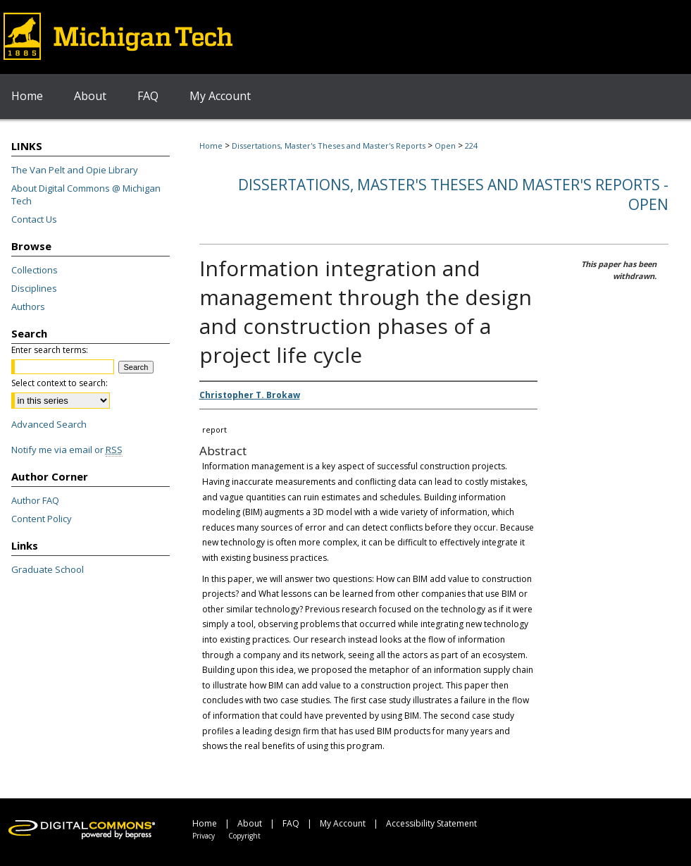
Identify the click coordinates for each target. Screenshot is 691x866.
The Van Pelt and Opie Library (74, 169)
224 (471, 145)
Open (445, 145)
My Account (343, 823)
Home (211, 145)
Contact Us (34, 219)
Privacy (203, 836)
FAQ (290, 823)
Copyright (244, 836)
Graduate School (47, 569)
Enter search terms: (49, 350)
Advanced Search (49, 424)
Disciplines (34, 288)
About (249, 823)
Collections (34, 270)
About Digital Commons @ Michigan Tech (86, 194)
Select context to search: (59, 383)
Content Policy (41, 518)
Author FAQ (35, 500)
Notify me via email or (67, 449)
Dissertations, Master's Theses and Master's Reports (328, 145)
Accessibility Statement (431, 823)
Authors (28, 306)
